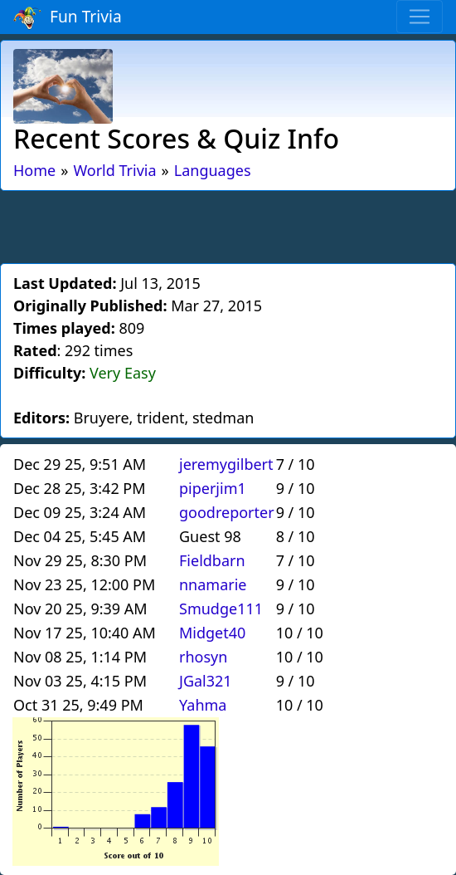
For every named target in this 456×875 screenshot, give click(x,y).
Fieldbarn (212, 560)
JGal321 (205, 681)
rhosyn (203, 657)
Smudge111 (221, 608)
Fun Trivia (67, 17)
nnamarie (213, 584)
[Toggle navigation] (419, 16)
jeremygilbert (226, 464)
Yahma (202, 705)
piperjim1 (212, 488)
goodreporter (226, 512)
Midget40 (212, 633)
